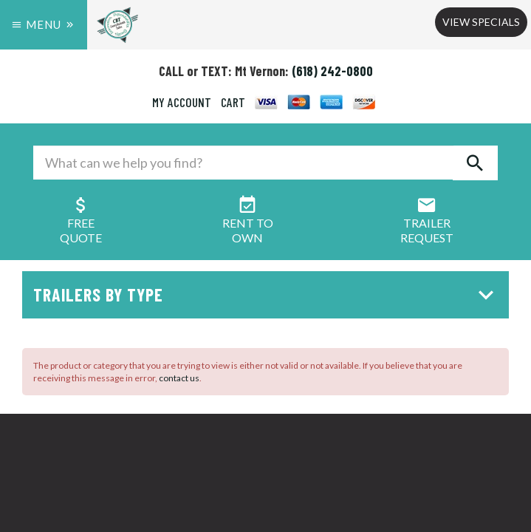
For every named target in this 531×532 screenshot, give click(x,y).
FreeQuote (81, 223)
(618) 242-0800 (332, 71)
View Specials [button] (481, 22)
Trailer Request (426, 223)
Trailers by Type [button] (267, 294)
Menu (43, 24)
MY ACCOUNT (181, 102)
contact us (179, 377)
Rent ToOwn (247, 223)
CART (233, 102)
